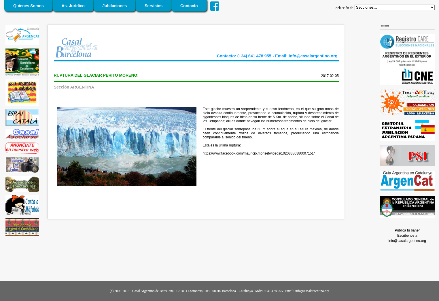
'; (395, 7)
